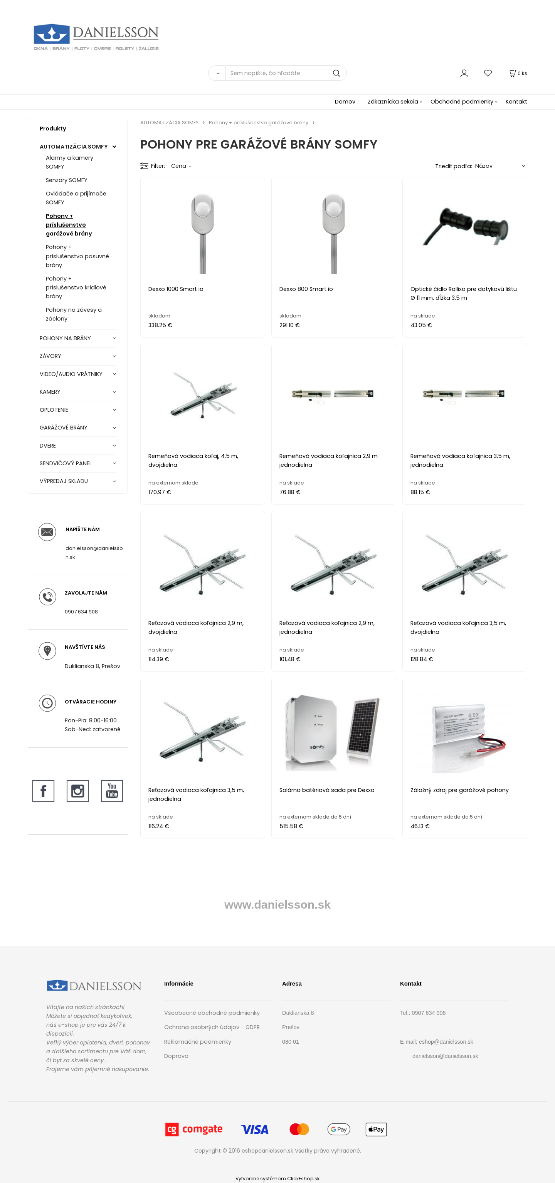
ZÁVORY (50, 356)
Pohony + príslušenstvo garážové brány (69, 224)
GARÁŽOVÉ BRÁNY (63, 427)
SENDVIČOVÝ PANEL (66, 463)
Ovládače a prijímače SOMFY (76, 198)
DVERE (48, 445)
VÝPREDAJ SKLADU (64, 481)
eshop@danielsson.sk (446, 1042)
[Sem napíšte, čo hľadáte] (286, 73)
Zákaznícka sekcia (393, 101)
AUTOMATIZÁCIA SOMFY (74, 146)
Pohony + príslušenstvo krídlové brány (76, 287)
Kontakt (516, 101)
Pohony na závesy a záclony (74, 314)
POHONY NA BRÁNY (65, 338)
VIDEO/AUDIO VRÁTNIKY (71, 374)
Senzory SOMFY (66, 180)
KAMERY (50, 392)
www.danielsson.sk (277, 904)
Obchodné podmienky (462, 101)
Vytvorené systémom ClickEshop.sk (277, 1178)
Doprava (176, 1056)
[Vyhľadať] (216, 73)
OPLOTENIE (54, 410)
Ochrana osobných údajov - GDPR (212, 1027)
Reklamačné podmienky (197, 1042)
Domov (345, 101)
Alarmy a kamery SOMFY (69, 162)
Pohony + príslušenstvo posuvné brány (77, 256)
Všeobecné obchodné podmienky (212, 1013)
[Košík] (517, 73)
